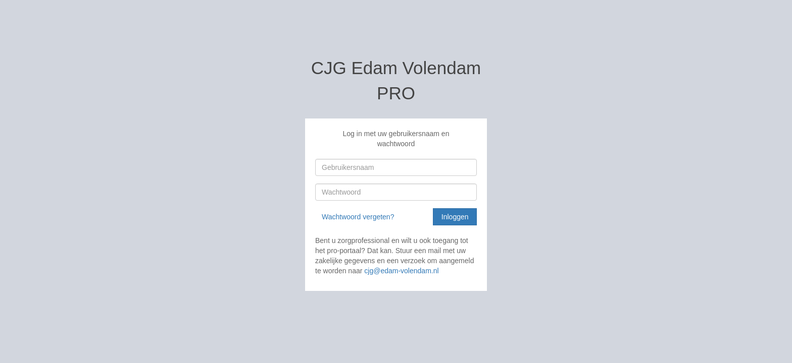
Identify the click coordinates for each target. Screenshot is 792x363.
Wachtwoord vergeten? (358, 217)
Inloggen (455, 217)
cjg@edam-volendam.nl (401, 271)
